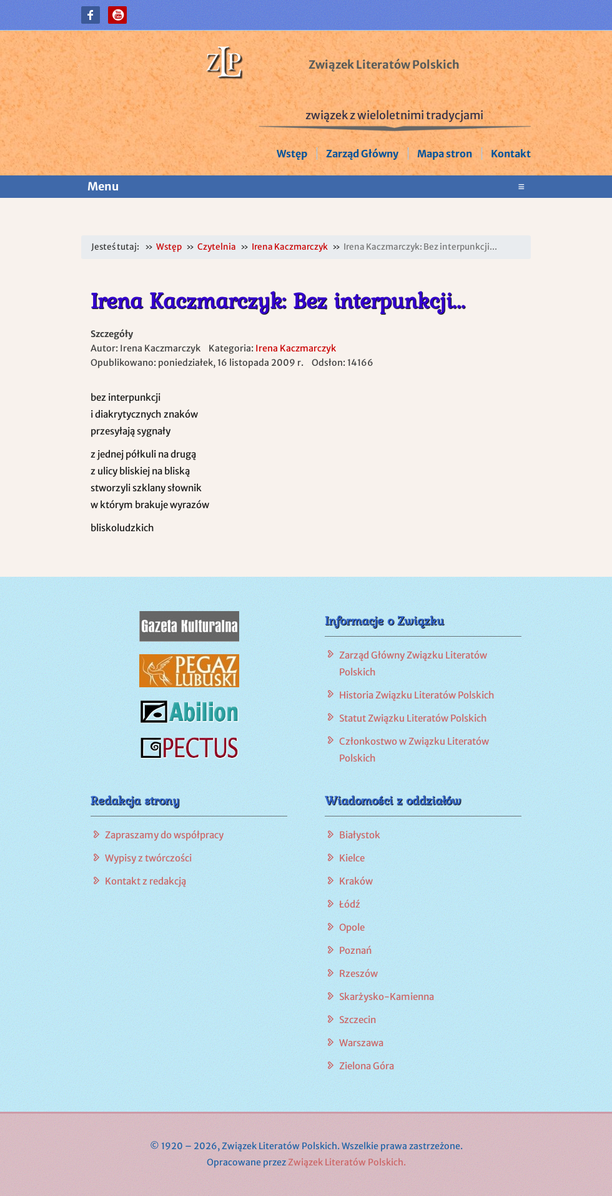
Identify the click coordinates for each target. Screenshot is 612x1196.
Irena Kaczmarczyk (295, 348)
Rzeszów (358, 973)
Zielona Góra (366, 1066)
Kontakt (511, 153)
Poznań (355, 950)
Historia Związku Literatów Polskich (417, 695)
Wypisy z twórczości (148, 858)
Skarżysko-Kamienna (386, 996)
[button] (90, 15)
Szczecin (357, 1020)
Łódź (349, 904)
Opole (352, 927)
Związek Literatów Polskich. (347, 1162)
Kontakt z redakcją (145, 881)
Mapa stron (444, 153)
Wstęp (292, 153)
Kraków (356, 881)
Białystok (359, 835)
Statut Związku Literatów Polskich (413, 718)
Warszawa (361, 1043)
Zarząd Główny (362, 153)
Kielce (352, 858)
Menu (306, 186)
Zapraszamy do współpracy (164, 835)
